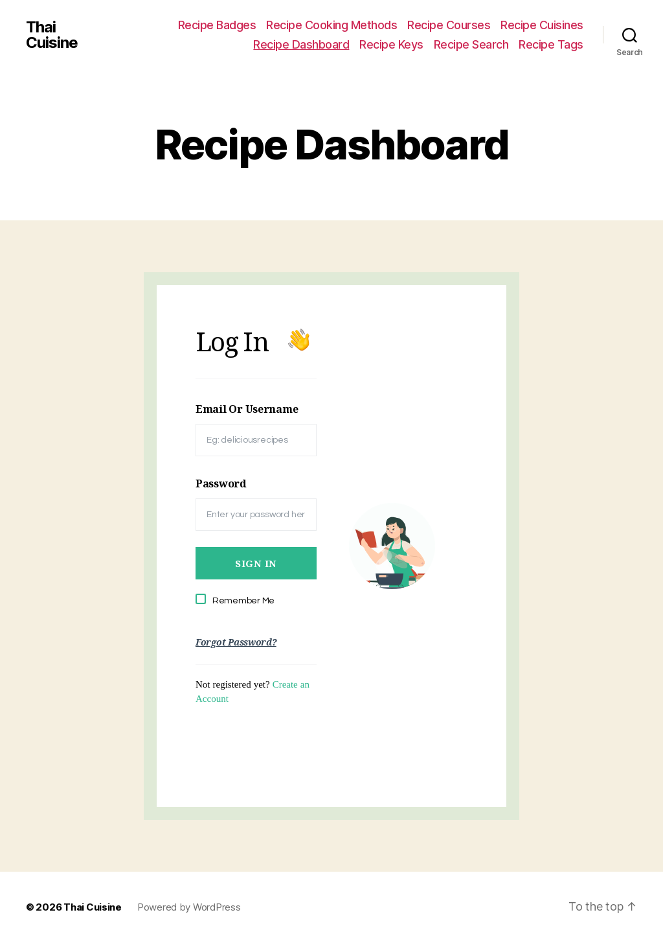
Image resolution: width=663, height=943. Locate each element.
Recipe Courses (448, 25)
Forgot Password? (236, 642)
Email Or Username (247, 409)
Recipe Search (471, 44)
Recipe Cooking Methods (331, 25)
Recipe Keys (391, 44)
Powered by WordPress (189, 907)
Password (221, 483)
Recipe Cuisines (541, 25)
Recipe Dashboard (301, 44)
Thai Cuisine (52, 35)
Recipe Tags (551, 44)
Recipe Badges (217, 25)
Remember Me (243, 600)
